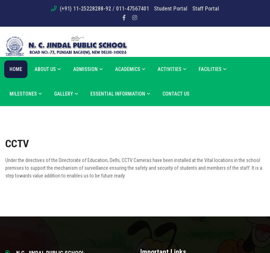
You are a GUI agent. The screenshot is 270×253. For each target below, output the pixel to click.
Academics (130, 69)
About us (47, 69)
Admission (88, 69)
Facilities (212, 69)
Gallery (66, 94)
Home (15, 69)
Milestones (25, 94)
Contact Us (175, 94)
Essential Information (120, 94)
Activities (172, 69)
